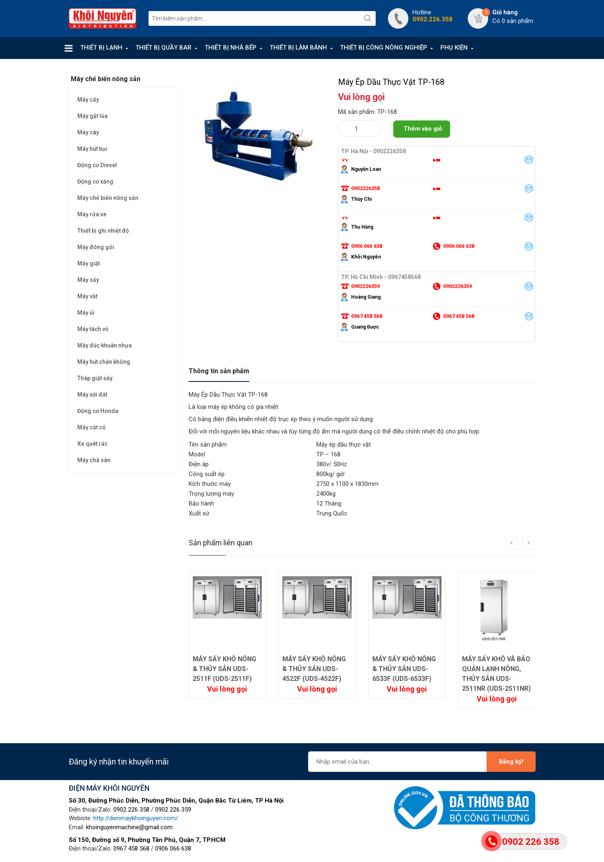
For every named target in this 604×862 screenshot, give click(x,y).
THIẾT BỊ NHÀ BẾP (231, 47)
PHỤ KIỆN (454, 47)
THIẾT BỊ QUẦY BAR (163, 47)
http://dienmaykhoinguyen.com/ (135, 818)
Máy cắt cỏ (91, 427)
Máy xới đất (92, 394)
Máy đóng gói (95, 247)
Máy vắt (87, 296)
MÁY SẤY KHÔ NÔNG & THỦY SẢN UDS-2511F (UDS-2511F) (224, 669)
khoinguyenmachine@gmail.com (129, 827)
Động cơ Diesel (97, 165)
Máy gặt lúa (92, 116)
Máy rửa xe (91, 214)
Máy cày (88, 132)
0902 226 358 (131, 809)
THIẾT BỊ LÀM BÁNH (298, 47)
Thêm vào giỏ (422, 128)
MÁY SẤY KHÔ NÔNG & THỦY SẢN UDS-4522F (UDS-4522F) (314, 669)
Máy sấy (88, 280)
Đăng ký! (511, 761)
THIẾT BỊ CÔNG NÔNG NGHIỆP (383, 47)
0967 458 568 (131, 848)
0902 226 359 (173, 809)
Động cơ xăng (95, 181)
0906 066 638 (173, 848)
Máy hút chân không (103, 361)
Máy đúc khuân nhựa (104, 345)
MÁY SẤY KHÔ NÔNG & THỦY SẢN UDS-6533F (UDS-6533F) (404, 669)
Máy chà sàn (93, 460)
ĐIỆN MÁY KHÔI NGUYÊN (109, 788)
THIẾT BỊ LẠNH (101, 47)
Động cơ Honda (97, 411)
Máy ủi (86, 312)
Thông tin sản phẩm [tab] (219, 371)
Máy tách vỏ (92, 329)
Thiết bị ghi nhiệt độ (103, 230)
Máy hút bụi (92, 148)
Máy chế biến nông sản (107, 198)
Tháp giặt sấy (95, 378)
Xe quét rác (92, 443)
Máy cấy (88, 99)
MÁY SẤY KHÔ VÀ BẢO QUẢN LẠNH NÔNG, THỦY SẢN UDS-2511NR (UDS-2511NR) (496, 673)
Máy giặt (88, 263)
